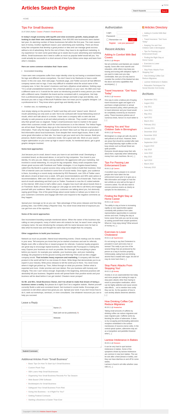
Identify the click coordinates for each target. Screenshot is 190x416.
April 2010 (148, 160)
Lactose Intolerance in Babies (121, 340)
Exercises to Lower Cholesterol (115, 233)
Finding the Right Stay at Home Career (118, 197)
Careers (116, 168)
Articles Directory (156, 27)
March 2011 (148, 121)
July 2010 (148, 150)
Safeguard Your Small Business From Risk (46, 388)
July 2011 (148, 107)
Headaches (118, 307)
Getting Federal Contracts (39, 396)
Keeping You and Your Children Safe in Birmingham (121, 128)
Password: (110, 36)
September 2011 (150, 100)
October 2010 (149, 139)
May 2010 (148, 157)
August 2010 (149, 146)
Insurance (117, 96)
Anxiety (116, 271)
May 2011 (148, 114)
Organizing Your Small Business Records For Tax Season (52, 376)
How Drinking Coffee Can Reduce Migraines (119, 303)
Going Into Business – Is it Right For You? (46, 392)
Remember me (114, 40)
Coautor (39, 32)
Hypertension (118, 238)
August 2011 (149, 103)
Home (166, 5)
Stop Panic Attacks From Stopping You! (118, 267)
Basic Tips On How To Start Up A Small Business (49, 363)
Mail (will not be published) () (66, 313)
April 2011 (148, 117)
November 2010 (150, 135)
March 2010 (148, 164)
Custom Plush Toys (36, 367)
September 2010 (150, 142)
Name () (57, 308)
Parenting (117, 132)
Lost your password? (126, 43)
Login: (109, 33)
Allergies (117, 60)
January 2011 (149, 128)
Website (57, 318)
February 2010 (150, 167)
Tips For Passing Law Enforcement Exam (117, 164)
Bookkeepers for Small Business (42, 384)
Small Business (56, 32)
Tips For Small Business (37, 27)
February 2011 (150, 125)
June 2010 (148, 153)
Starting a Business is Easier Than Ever (45, 400)
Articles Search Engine (48, 8)
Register (112, 43)
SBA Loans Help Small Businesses (43, 372)
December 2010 (150, 132)
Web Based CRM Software (39, 380)
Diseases (117, 343)
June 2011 (148, 110)
